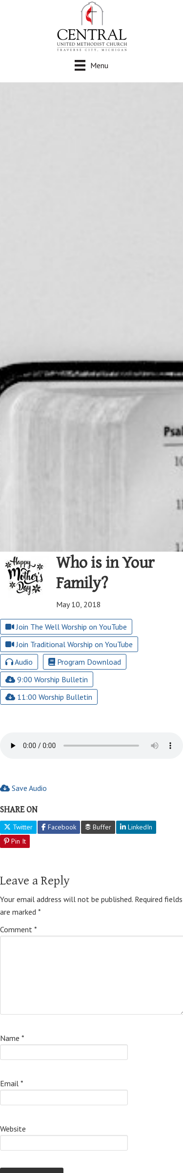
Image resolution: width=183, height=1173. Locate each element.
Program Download (84, 662)
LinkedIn (136, 827)
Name (12, 1038)
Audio (19, 662)
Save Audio (23, 788)
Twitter (18, 827)
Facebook (58, 827)
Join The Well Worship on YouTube (66, 627)
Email (11, 1083)
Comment (18, 929)
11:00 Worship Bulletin (48, 697)
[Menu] (91, 65)
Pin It (15, 841)
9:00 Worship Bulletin (46, 679)
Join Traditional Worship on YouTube (69, 644)
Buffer (98, 827)
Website (13, 1129)
